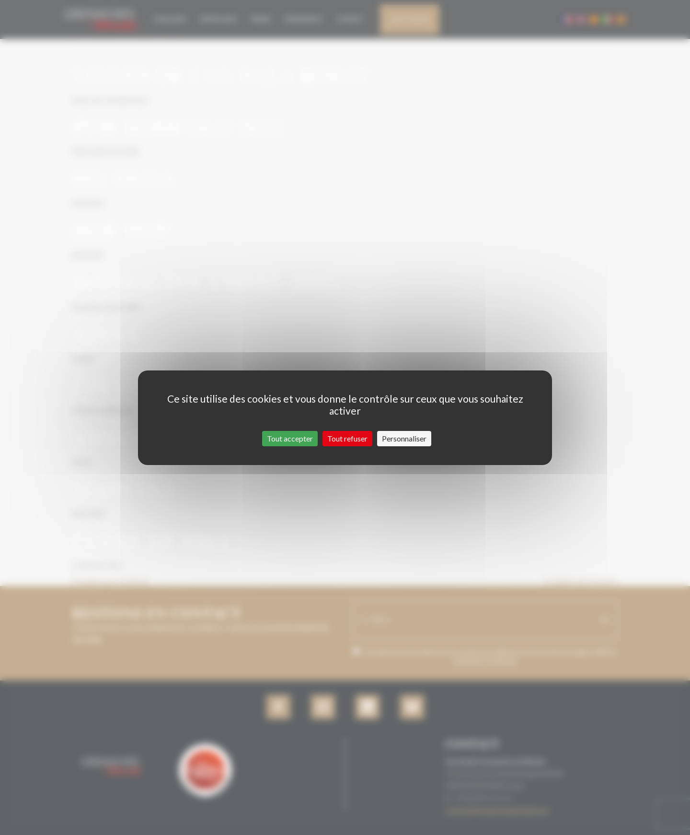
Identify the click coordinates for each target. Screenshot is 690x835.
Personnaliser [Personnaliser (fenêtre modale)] (404, 438)
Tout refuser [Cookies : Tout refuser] (347, 438)
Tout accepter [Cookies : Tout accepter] (290, 438)
